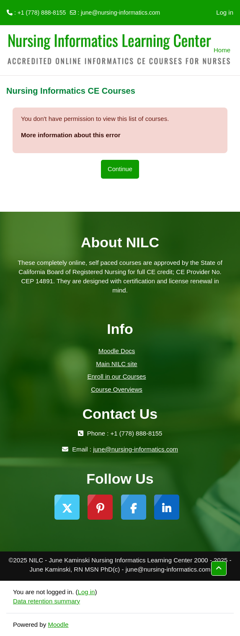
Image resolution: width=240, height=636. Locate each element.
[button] (219, 568)
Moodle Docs (116, 350)
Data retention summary (46, 601)
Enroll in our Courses (116, 376)
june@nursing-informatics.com (120, 12)
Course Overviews (116, 389)
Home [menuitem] (222, 50)
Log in (224, 12)
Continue (120, 169)
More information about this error (71, 134)
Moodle (58, 624)
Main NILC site (116, 363)
